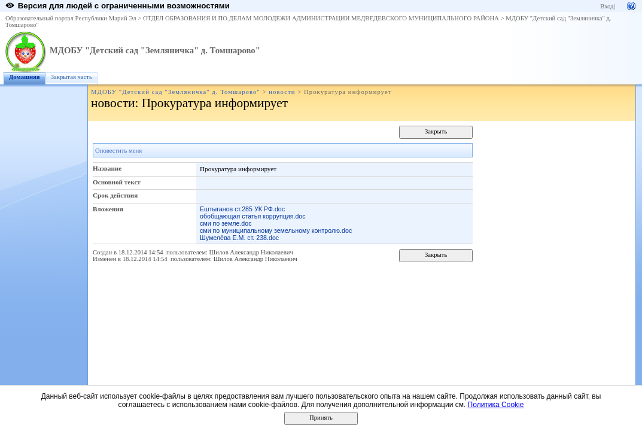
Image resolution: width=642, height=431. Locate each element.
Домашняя (24, 77)
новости (282, 92)
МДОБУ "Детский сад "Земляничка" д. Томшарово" (155, 50)
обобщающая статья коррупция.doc (253, 216)
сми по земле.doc (226, 223)
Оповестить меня (118, 150)
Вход (606, 6)
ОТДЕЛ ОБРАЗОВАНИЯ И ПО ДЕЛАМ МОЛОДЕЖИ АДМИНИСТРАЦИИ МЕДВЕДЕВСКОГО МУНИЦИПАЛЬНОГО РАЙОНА (321, 18)
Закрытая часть (71, 77)
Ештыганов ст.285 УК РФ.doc (242, 209)
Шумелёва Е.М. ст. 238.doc (239, 237)
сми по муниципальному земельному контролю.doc (276, 230)
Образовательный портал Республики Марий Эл (70, 18)
